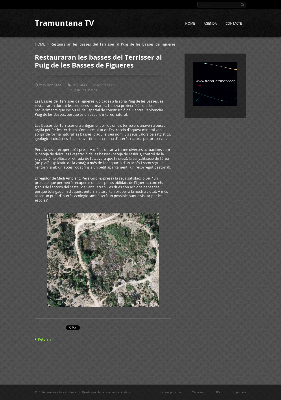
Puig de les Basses (83, 90)
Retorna (44, 339)
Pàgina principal (170, 392)
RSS (218, 392)
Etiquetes (79, 85)
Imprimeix (239, 392)
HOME (190, 23)
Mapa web (198, 392)
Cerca (242, 4)
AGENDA (210, 23)
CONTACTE (234, 23)
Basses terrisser (103, 85)
